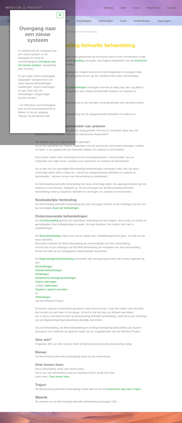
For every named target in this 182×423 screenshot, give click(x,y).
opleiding (78, 60)
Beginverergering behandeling (56, 258)
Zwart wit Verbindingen (65, 207)
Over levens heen (59, 376)
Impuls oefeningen (46, 281)
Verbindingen (142, 21)
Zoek (123, 7)
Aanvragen (164, 21)
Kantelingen (84, 21)
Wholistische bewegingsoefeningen (55, 277)
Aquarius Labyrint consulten (51, 289)
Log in (136, 7)
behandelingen (44, 266)
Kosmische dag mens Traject (124, 389)
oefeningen (51, 285)
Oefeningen (106, 21)
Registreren (153, 7)
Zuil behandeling (48, 220)
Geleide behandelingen (48, 270)
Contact (171, 7)
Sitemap (108, 7)
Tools (123, 21)
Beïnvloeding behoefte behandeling (79, 32)
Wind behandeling (49, 235)
